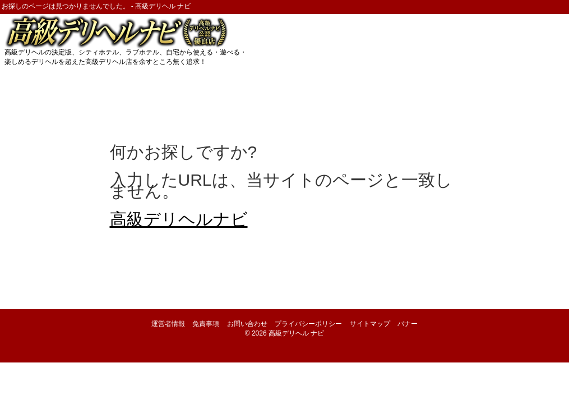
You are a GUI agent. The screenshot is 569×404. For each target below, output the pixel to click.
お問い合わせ (247, 324)
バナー (407, 324)
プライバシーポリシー (308, 324)
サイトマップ (370, 324)
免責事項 (205, 324)
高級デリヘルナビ (179, 219)
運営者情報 (168, 324)
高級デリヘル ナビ (296, 333)
